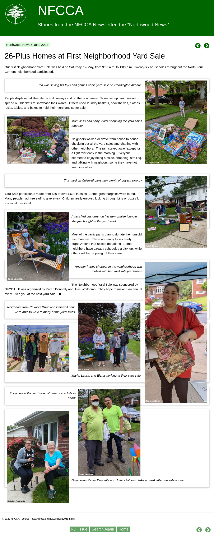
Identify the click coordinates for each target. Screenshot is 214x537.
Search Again (103, 529)
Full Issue (79, 529)
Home (123, 529)
